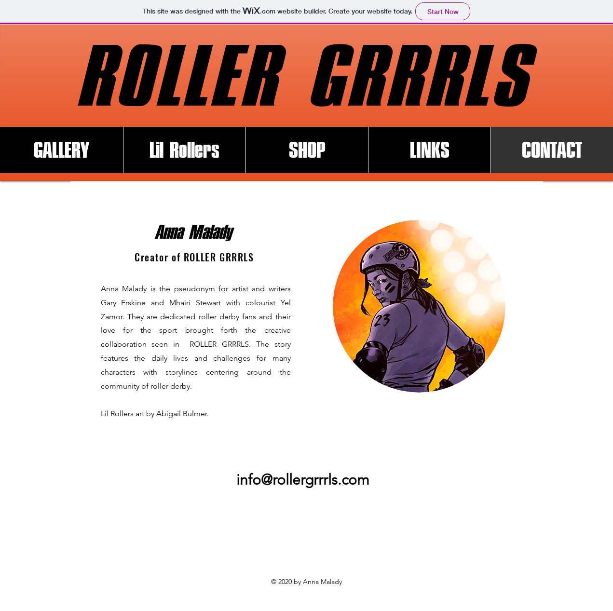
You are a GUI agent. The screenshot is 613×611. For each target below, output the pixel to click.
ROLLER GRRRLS (303, 76)
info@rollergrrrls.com (302, 480)
